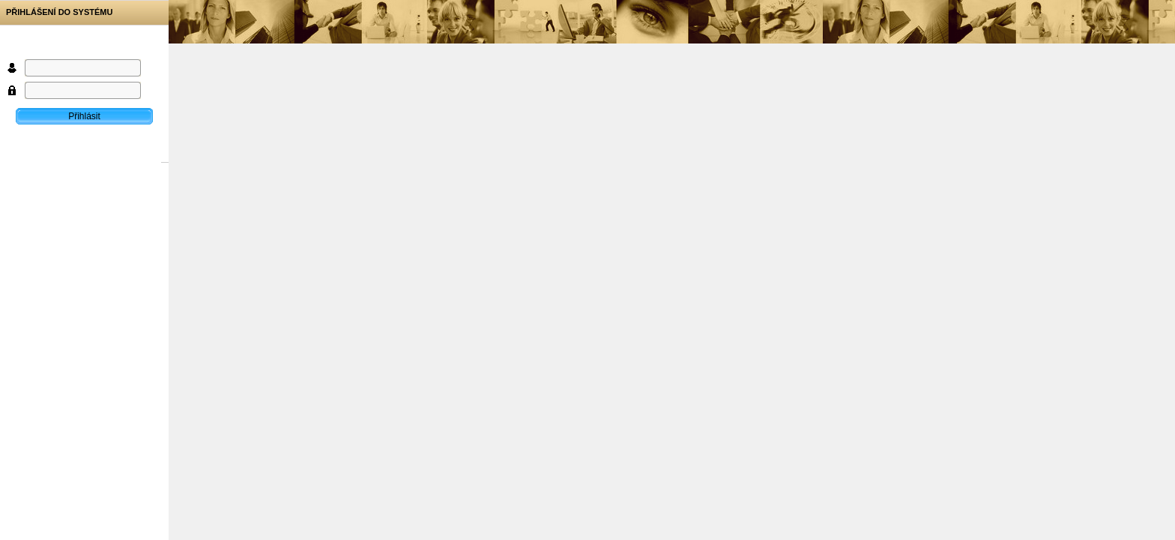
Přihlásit (84, 116)
